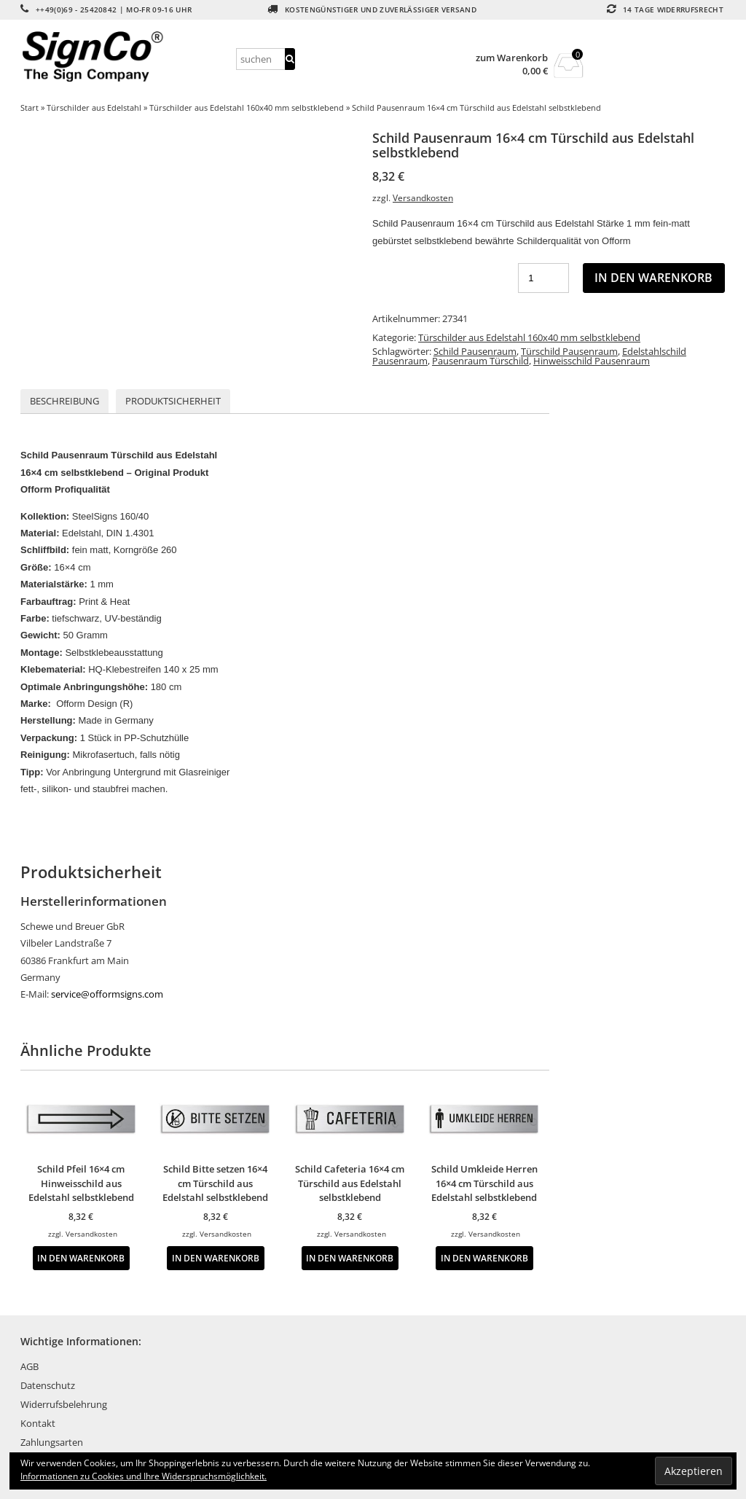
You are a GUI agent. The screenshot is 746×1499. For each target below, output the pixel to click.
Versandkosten (423, 197)
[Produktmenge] (543, 278)
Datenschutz (47, 1385)
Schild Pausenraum (475, 351)
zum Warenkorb (512, 58)
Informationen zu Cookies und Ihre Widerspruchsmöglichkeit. (143, 1476)
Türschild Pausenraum (569, 351)
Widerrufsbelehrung (63, 1404)
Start (29, 107)
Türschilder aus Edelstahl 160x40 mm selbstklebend (246, 107)
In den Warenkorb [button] (81, 1258)
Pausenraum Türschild (480, 360)
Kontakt (37, 1423)
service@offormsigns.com (107, 994)
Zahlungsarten (51, 1442)
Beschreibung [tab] (64, 400)
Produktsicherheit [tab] (173, 400)
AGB (29, 1366)
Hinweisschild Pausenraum (591, 360)
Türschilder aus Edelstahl (94, 107)
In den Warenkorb (653, 278)
